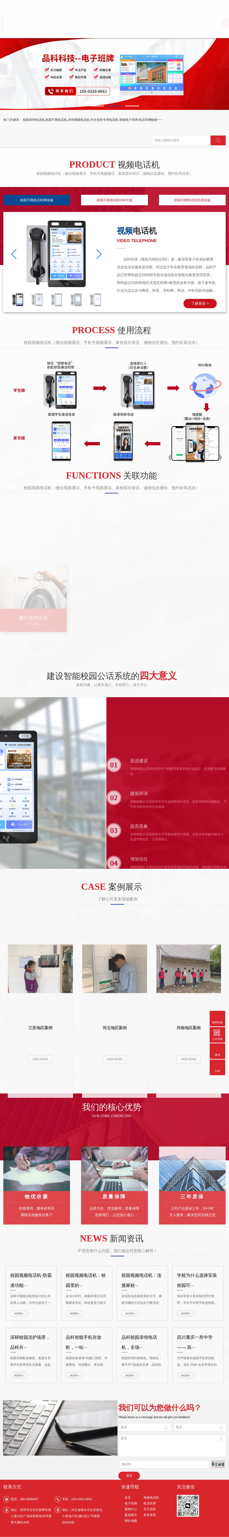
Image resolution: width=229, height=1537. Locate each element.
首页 (128, 1499)
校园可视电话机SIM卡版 (115, 200)
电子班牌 (131, 1505)
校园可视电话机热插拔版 (192, 200)
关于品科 (149, 1511)
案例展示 (131, 1517)
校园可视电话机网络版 (36, 200)
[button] (99, 254)
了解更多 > (200, 303)
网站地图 (131, 1522)
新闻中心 (131, 1511)
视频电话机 (151, 1499)
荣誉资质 (149, 1517)
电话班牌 (149, 1505)
